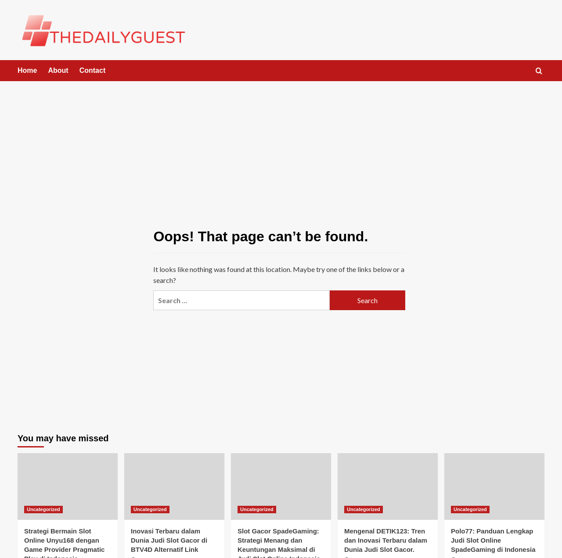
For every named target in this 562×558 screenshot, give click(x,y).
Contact (92, 70)
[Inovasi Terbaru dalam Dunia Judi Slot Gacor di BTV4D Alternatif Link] (174, 486)
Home (27, 70)
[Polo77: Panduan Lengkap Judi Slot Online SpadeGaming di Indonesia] (494, 486)
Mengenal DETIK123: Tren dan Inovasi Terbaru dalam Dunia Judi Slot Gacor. (385, 540)
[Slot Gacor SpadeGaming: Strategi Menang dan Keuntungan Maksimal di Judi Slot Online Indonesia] (281, 486)
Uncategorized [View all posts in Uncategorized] (43, 509)
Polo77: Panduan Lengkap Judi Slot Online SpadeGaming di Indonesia (493, 540)
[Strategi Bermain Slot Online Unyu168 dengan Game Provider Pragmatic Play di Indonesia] (68, 486)
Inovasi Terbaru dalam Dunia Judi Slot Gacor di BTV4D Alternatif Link (169, 540)
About (58, 70)
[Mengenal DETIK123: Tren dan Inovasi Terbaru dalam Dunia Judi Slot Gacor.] (388, 486)
